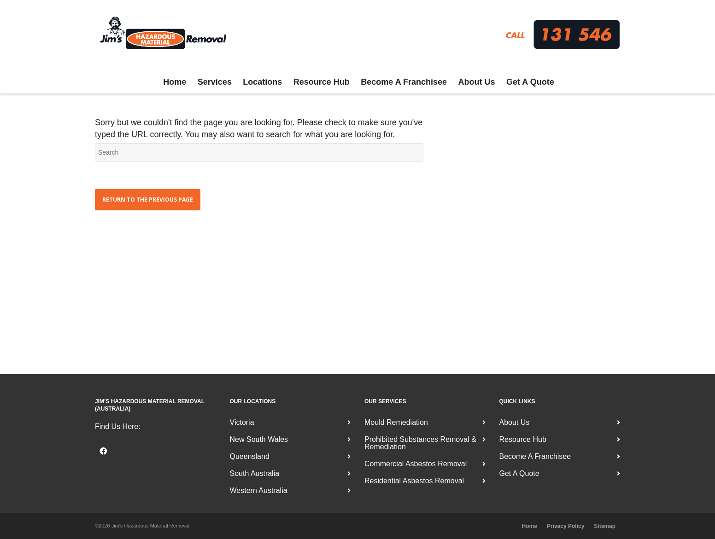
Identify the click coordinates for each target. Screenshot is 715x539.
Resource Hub (321, 82)
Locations (262, 82)
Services (215, 82)
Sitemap (604, 526)
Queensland (250, 456)
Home (174, 82)
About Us (476, 82)
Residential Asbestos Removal (414, 481)
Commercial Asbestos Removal (415, 464)
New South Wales (259, 439)
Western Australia (258, 490)
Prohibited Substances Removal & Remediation (420, 443)
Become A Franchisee (404, 82)
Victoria (242, 422)
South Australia (255, 473)
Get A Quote (530, 82)
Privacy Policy (565, 526)
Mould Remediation (396, 422)
